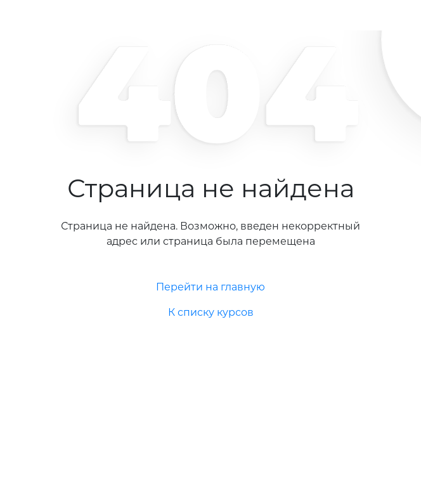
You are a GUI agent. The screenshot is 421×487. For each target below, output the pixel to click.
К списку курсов (211, 312)
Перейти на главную (210, 287)
